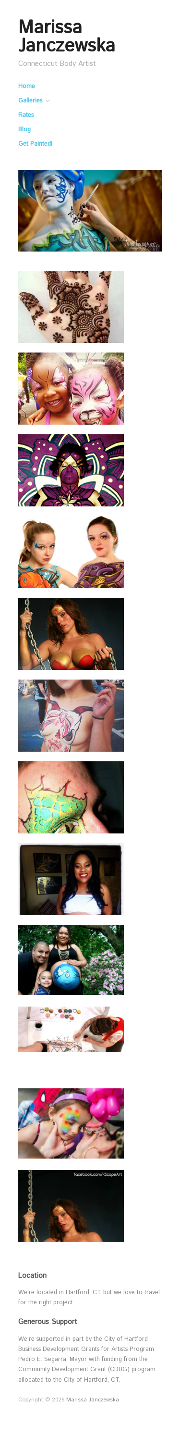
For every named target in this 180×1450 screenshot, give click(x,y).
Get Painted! (35, 144)
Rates (26, 116)
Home (26, 87)
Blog (24, 130)
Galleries (30, 101)
